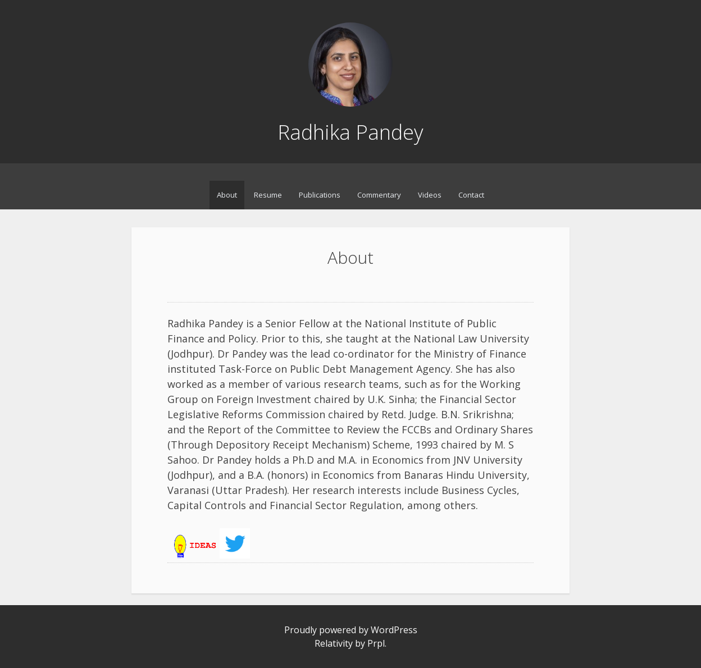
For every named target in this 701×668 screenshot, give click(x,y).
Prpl (376, 643)
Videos (429, 195)
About (227, 195)
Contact (471, 195)
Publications (319, 195)
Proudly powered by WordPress (350, 630)
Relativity (334, 643)
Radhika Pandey (350, 132)
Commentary (379, 195)
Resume (268, 195)
